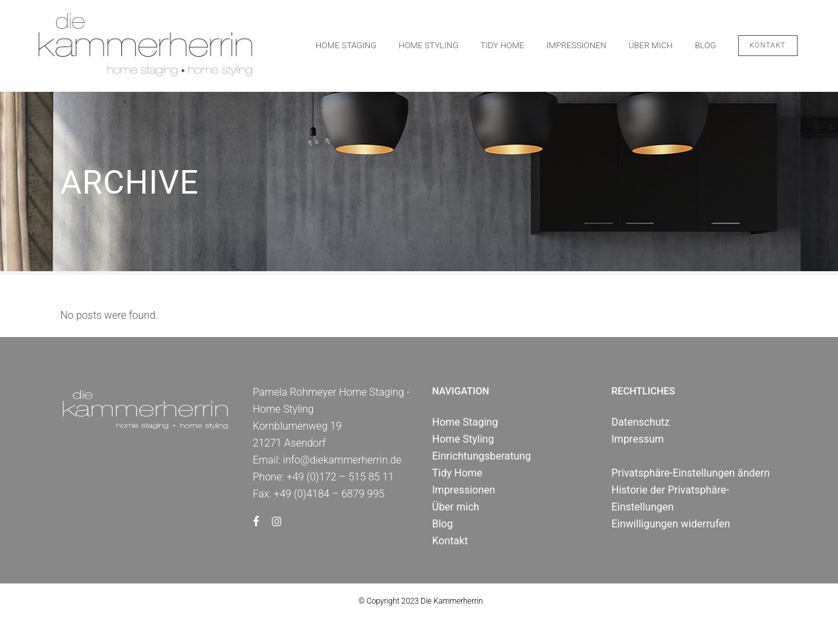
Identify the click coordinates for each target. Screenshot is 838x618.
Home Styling (463, 439)
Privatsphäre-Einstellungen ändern (691, 473)
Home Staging (465, 422)
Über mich (455, 507)
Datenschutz (641, 422)
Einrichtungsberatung (481, 456)
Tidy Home (457, 473)
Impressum (638, 439)
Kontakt (768, 45)
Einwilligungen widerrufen (671, 524)
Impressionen (464, 490)
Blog (442, 524)
